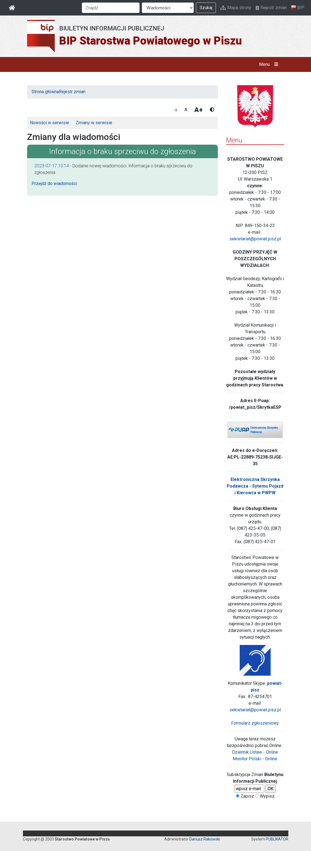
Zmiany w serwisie (94, 122)
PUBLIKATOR (277, 839)
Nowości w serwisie (49, 122)
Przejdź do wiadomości (54, 183)
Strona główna (45, 91)
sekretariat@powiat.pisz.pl (255, 238)
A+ (198, 110)
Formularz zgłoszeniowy (255, 723)
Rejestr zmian (271, 7)
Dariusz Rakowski (204, 839)
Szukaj (206, 7)
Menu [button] (269, 64)
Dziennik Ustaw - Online (255, 752)
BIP (297, 8)
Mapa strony (235, 7)
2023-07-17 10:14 (51, 165)
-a (175, 109)
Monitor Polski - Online (255, 758)
